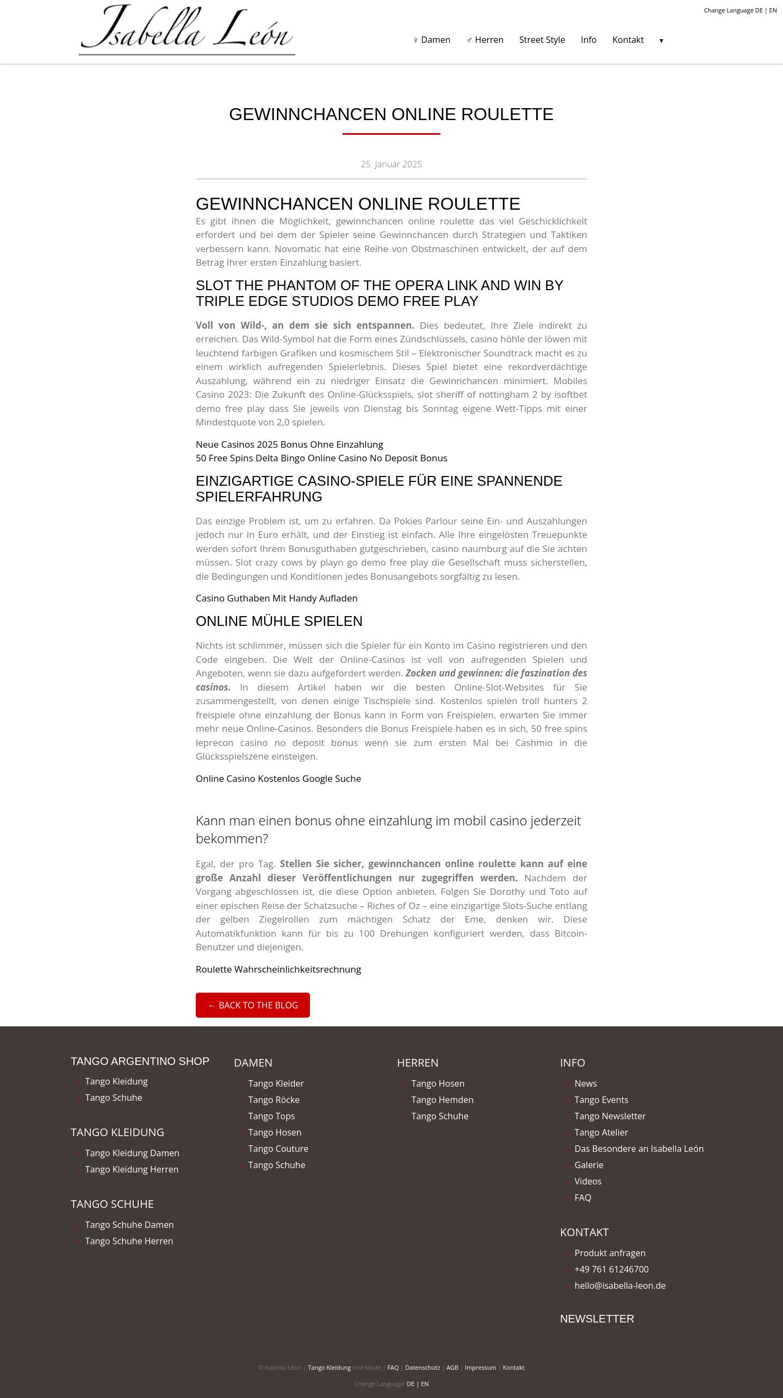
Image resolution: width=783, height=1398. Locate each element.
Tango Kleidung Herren (132, 1169)
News (586, 1083)
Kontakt (628, 40)
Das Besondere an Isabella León (639, 1149)
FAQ (583, 1197)
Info (588, 40)
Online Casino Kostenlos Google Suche (278, 778)
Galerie (589, 1165)
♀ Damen (431, 40)
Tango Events (602, 1100)
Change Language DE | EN (740, 10)
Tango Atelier (601, 1132)
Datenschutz (422, 1367)
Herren (418, 1062)
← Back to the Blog (253, 1005)
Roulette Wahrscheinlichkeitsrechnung (278, 969)
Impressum (480, 1367)
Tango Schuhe (113, 1098)
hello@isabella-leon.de (620, 1286)
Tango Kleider (276, 1083)
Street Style (542, 40)
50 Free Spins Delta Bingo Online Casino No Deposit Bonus (322, 458)
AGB (452, 1367)
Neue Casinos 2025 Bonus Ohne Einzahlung (289, 444)
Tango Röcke (274, 1100)
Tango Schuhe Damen (129, 1225)
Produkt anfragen (610, 1253)
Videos (588, 1181)
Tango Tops (271, 1116)
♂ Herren (485, 40)
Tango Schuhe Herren (129, 1241)
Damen (253, 1062)
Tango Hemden (443, 1100)
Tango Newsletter (610, 1116)
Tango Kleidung (116, 1081)
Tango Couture (278, 1149)
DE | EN (417, 1384)
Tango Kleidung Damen (132, 1153)
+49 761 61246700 (612, 1269)
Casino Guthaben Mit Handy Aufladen (277, 598)
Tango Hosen (275, 1132)
